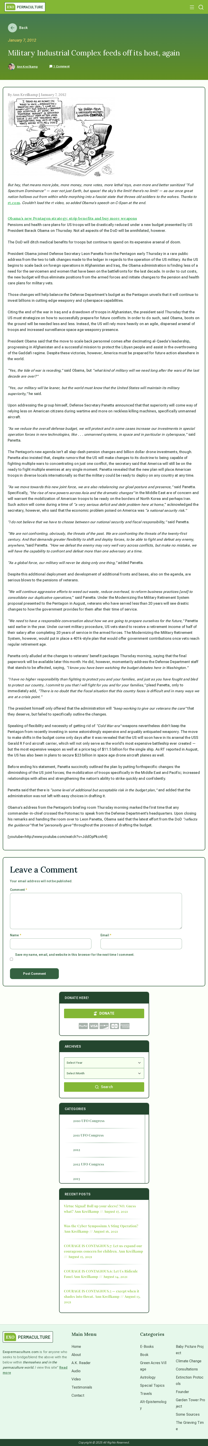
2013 (76, 1178)
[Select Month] (104, 1073)
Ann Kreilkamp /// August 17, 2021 (101, 1211)
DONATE (104, 1013)
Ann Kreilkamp (27, 66)
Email (105, 935)
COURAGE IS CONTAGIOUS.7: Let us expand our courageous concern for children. (103, 1248)
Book (144, 1355)
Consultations (187, 1369)
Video (76, 1379)
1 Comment (59, 66)
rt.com (14, 202)
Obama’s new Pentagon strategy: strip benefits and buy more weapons (72, 218)
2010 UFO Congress (89, 1120)
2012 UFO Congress (88, 1164)
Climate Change (188, 1361)
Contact (78, 1395)
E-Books (147, 1346)
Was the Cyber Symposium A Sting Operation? (101, 1226)
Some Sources (188, 1414)
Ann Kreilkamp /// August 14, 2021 (100, 1276)
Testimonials (82, 1387)
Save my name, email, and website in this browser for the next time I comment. (74, 954)
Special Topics (152, 1385)
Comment (18, 890)
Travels (146, 1393)
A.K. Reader (81, 1363)
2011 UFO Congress (88, 1135)
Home (76, 1346)
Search (104, 1087)
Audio (76, 1371)
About (76, 1355)
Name (15, 935)
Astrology (147, 1377)
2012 (76, 1149)
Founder (182, 1392)
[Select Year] (104, 1062)
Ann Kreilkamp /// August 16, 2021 (91, 1231)
